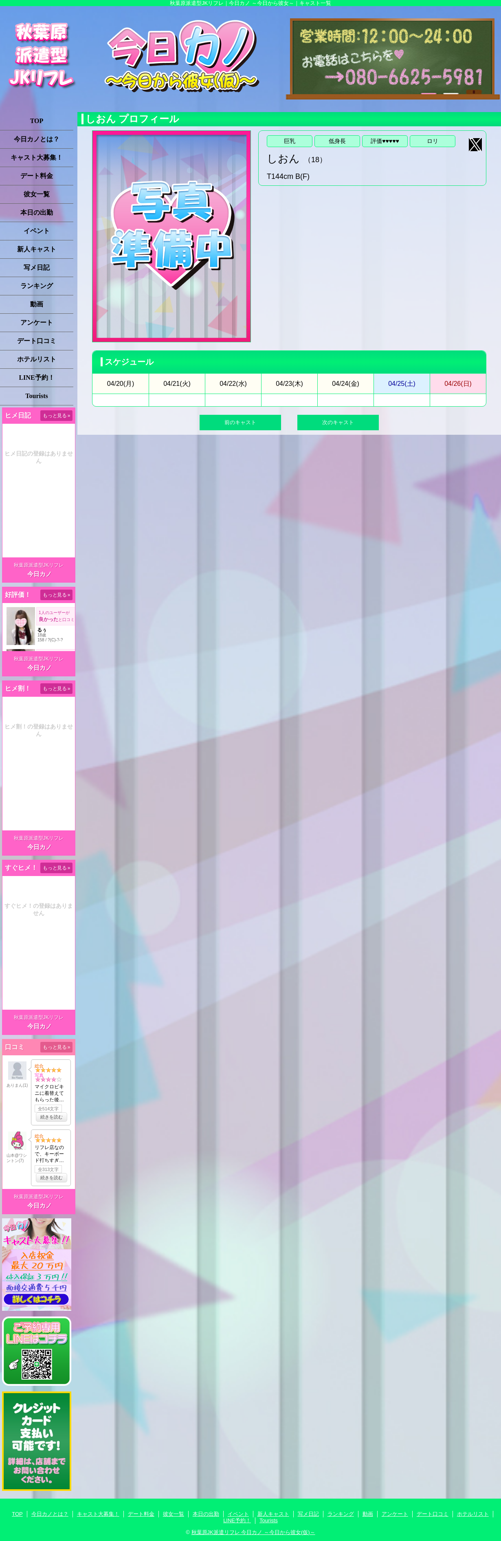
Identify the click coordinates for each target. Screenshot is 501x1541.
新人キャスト (36, 249)
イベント (37, 230)
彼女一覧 (37, 194)
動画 (36, 304)
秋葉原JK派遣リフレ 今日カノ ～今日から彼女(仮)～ (253, 1532)
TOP (37, 120)
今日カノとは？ (36, 139)
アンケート (36, 322)
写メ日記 (37, 267)
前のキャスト (240, 422)
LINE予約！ (36, 377)
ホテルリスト (36, 359)
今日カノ (39, 573)
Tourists (36, 395)
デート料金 (36, 175)
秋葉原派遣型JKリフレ (39, 565)
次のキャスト (338, 422)
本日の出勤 (36, 212)
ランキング (36, 285)
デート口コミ (36, 340)
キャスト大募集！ (37, 157)
